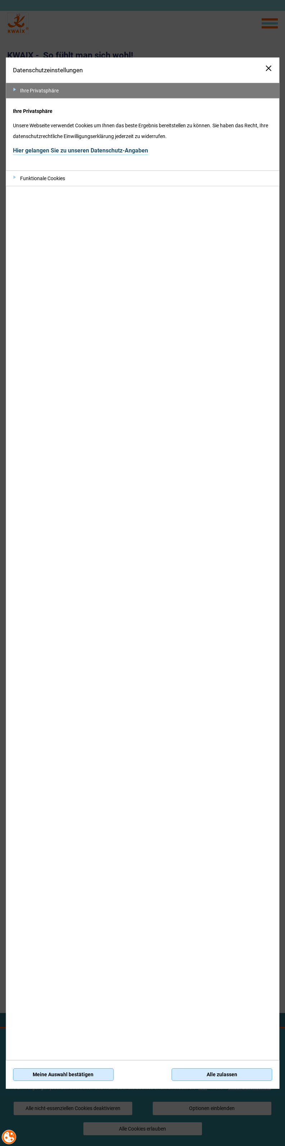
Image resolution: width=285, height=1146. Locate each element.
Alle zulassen (222, 1074)
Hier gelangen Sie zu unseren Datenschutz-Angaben (80, 150)
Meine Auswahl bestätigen (63, 1074)
